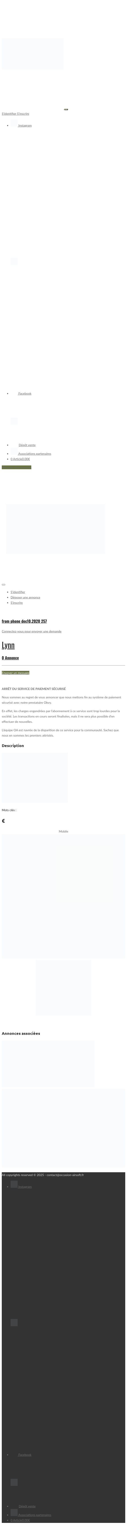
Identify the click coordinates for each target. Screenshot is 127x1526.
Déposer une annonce (16, 467)
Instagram (21, 125)
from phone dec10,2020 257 (24, 621)
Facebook (21, 393)
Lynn (8, 644)
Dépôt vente (23, 445)
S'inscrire (23, 113)
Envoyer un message (15, 673)
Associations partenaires (31, 453)
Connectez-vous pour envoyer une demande (32, 631)
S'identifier (9, 113)
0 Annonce (10, 658)
